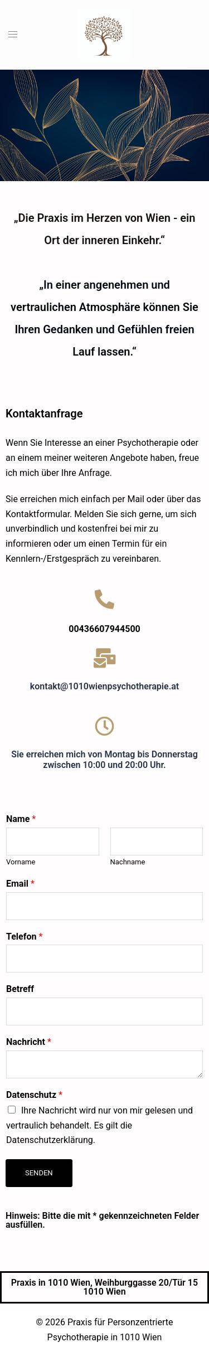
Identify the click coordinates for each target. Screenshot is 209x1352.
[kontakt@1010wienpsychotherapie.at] (104, 658)
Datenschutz (34, 1095)
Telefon (24, 936)
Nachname (127, 862)
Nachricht (28, 1042)
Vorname (20, 862)
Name (21, 819)
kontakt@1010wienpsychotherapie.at (104, 686)
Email (20, 883)
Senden (39, 1173)
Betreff (20, 989)
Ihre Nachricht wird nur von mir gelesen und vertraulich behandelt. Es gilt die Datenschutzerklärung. (99, 1125)
